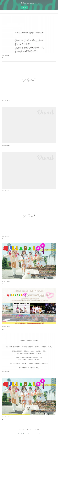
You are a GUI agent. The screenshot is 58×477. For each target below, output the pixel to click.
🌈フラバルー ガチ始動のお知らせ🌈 (12, 157)
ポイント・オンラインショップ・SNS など (14, 205)
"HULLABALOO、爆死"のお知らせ (11, 57)
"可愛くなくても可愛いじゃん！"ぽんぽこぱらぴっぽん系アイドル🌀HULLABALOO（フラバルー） (26, 160)
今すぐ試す (24, 7)
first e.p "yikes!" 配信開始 (9, 107)
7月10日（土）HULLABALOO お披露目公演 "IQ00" (16, 455)
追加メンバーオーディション (10, 255)
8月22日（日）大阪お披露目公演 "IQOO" (13, 305)
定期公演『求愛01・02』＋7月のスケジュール (15, 355)
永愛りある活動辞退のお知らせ (10, 405)
